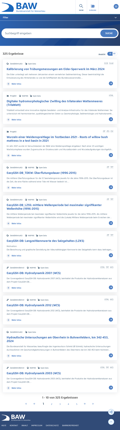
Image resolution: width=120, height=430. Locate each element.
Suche (109, 33)
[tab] (60, 18)
